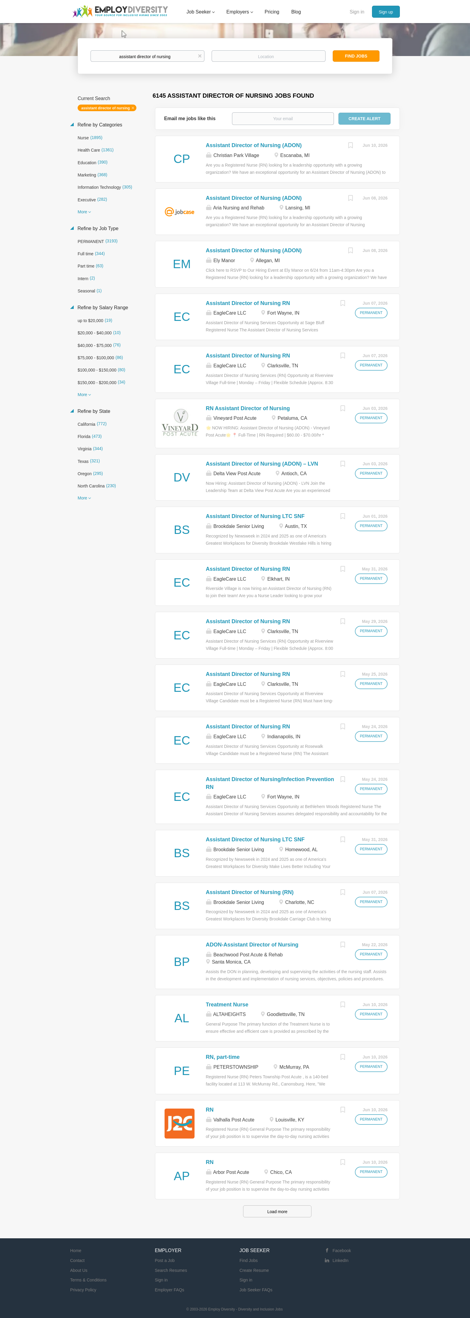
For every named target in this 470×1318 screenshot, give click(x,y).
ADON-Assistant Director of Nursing (252, 945)
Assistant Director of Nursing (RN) (250, 892)
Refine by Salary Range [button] (102, 307)
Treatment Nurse (227, 1005)
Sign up (386, 12)
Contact (77, 1260)
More (82, 211)
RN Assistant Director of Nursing (248, 408)
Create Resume (254, 1270)
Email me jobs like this (190, 118)
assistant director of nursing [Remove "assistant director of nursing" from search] (105, 108)
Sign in (357, 11)
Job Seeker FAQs (255, 1289)
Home (75, 1250)
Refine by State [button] (93, 411)
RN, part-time (223, 1057)
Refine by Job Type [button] (97, 228)
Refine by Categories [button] (99, 124)
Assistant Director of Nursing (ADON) (254, 145)
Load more (277, 1211)
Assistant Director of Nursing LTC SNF (255, 516)
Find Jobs (356, 56)
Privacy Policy (83, 1289)
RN (210, 1110)
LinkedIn (341, 1260)
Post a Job (165, 1260)
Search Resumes (171, 1270)
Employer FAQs (169, 1289)
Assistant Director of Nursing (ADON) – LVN (262, 464)
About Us (79, 1270)
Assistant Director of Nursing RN (248, 303)
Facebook (342, 1250)
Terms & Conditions (88, 1280)
